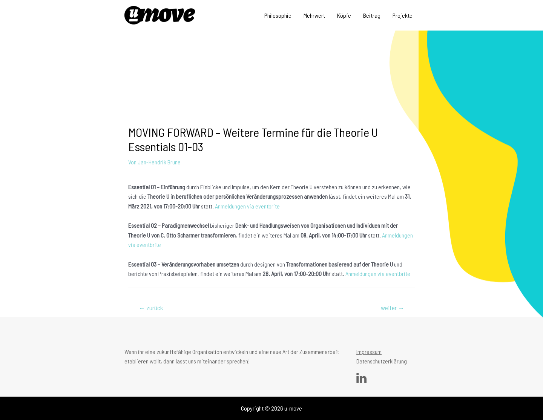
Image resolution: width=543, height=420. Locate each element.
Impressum (369, 351)
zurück (151, 307)
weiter (392, 307)
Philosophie (277, 15)
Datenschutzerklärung (381, 361)
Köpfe (344, 15)
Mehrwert (314, 15)
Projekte (403, 15)
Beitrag (371, 15)
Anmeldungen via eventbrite (247, 206)
